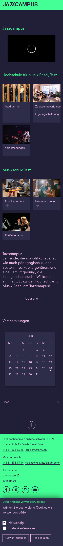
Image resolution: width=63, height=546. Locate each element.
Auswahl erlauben (16, 538)
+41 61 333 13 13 (13, 450)
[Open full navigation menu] (57, 5)
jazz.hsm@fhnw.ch (36, 450)
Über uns (31, 298)
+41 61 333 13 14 (13, 463)
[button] (31, 425)
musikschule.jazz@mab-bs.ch (42, 463)
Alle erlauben (41, 538)
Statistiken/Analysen (22, 528)
